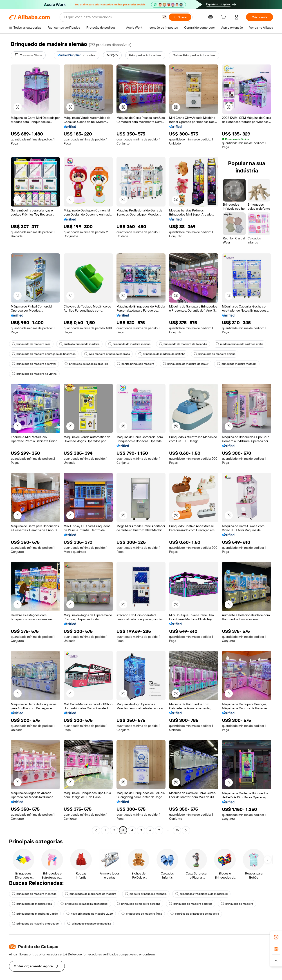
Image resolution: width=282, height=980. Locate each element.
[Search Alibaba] (111, 17)
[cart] (224, 18)
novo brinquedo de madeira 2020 (89, 914)
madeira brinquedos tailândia (146, 894)
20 (177, 830)
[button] (164, 17)
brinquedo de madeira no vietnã (34, 374)
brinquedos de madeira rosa (32, 904)
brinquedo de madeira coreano (138, 904)
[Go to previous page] (96, 830)
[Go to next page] (186, 830)
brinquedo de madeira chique (214, 354)
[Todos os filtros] (28, 55)
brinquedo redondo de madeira (89, 923)
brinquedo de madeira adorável (34, 364)
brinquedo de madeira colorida (190, 904)
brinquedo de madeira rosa (31, 344)
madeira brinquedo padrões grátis (239, 344)
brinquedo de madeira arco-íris (86, 364)
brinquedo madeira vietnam (237, 364)
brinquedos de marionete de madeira (90, 894)
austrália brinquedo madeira (79, 344)
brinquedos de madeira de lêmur (185, 364)
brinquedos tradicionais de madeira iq (201, 894)
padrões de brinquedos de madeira (194, 914)
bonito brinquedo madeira (135, 364)
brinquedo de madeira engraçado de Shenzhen (44, 354)
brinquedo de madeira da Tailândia (183, 344)
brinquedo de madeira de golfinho (161, 354)
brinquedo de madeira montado (34, 894)
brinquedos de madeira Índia (141, 914)
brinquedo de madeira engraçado (35, 923)
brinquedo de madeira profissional (84, 904)
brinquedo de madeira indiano (129, 344)
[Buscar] (180, 17)
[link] (276, 937)
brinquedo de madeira (237, 904)
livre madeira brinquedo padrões (107, 354)
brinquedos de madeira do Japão (35, 914)
